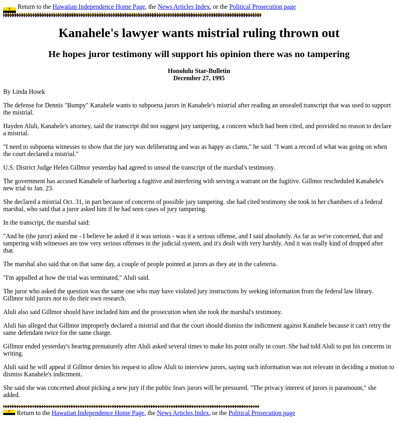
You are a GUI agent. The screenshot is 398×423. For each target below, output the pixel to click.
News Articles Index (184, 6)
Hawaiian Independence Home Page (99, 6)
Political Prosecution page (262, 6)
